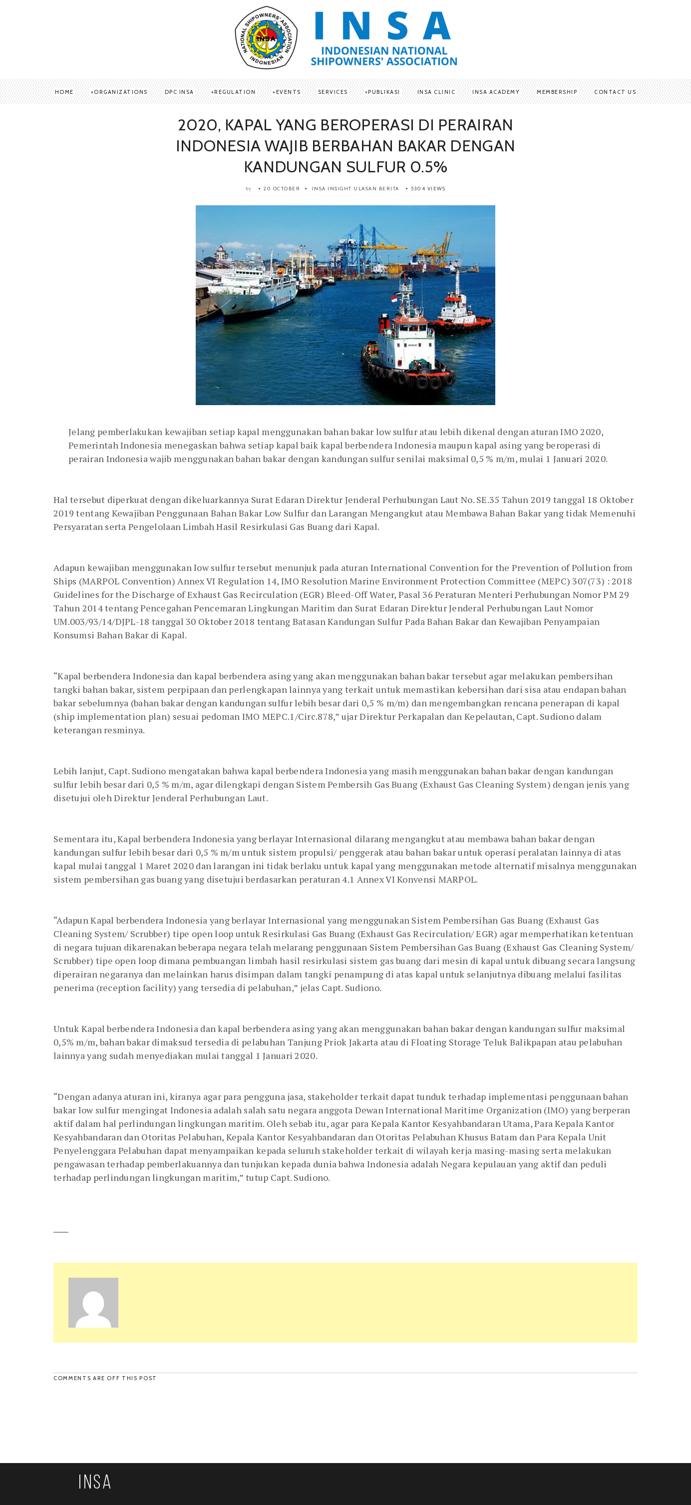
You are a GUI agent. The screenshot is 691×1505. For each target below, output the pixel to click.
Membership (557, 91)
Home (64, 91)
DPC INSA (179, 91)
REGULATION (235, 91)
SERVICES (333, 91)
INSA (95, 1484)
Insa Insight (332, 188)
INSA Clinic (436, 91)
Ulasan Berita (376, 188)
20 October (282, 188)
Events (288, 91)
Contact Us (615, 91)
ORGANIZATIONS (121, 91)
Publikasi (384, 91)
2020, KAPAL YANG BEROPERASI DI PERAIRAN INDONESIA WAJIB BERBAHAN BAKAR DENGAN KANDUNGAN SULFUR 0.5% (345, 145)
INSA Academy (496, 91)
